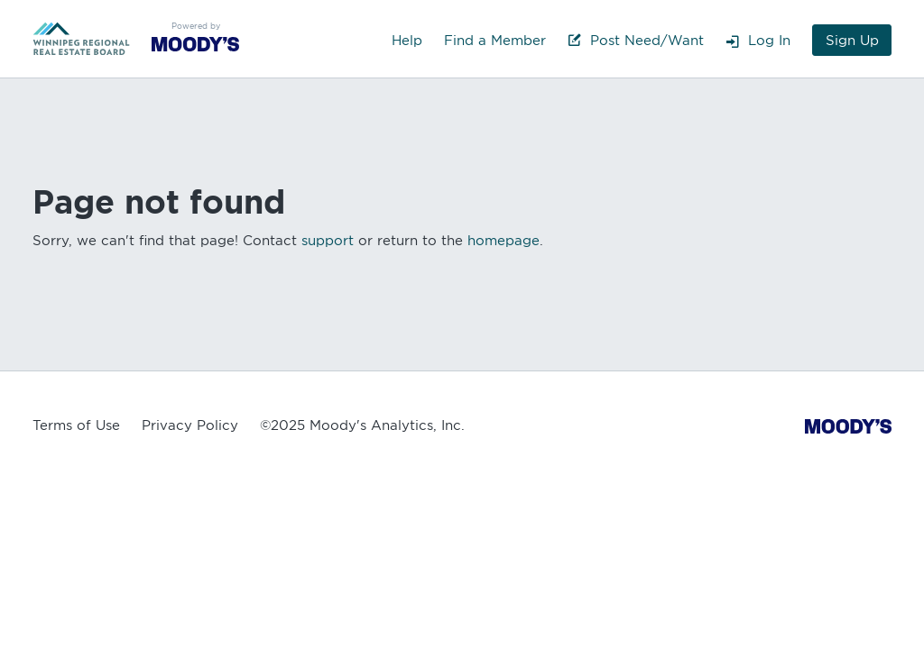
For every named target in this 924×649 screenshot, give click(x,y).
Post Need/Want (636, 40)
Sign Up (852, 40)
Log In (757, 40)
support (327, 241)
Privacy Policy (190, 425)
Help (407, 40)
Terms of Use (76, 425)
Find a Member (495, 40)
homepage (503, 241)
